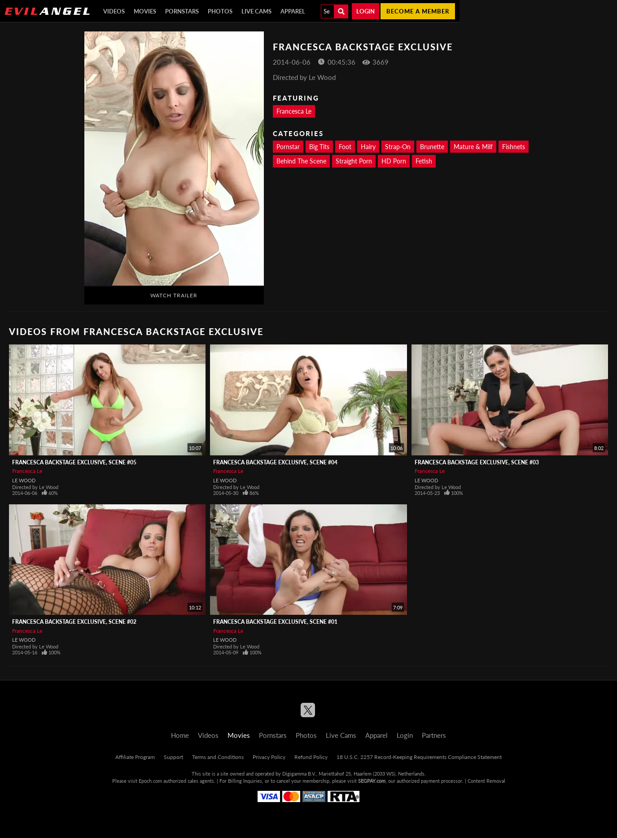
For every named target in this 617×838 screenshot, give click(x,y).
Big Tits (319, 146)
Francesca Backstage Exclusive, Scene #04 (275, 462)
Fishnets (513, 146)
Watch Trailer (173, 295)
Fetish (424, 161)
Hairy (368, 146)
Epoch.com (150, 781)
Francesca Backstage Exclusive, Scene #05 (74, 462)
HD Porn (393, 161)
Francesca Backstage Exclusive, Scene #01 (275, 621)
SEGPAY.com (371, 781)
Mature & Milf (473, 146)
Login (365, 11)
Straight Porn (354, 161)
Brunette (432, 146)
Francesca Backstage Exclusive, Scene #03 (477, 462)
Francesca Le (293, 111)
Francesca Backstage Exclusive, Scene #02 (74, 621)
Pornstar (288, 146)
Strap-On (398, 146)
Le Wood (23, 480)
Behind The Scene (301, 161)
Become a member (417, 11)
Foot (345, 146)
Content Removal (486, 781)
